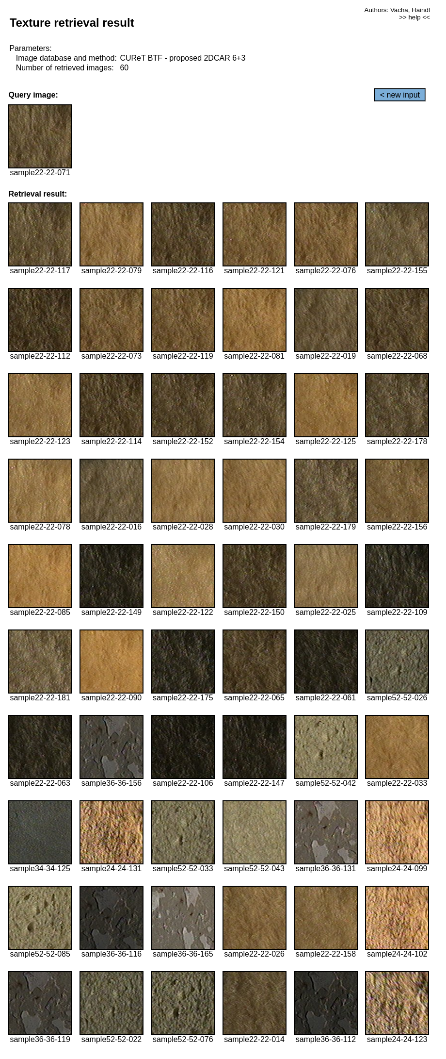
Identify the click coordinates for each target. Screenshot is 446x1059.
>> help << (414, 17)
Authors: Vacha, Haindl (397, 10)
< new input (400, 95)
